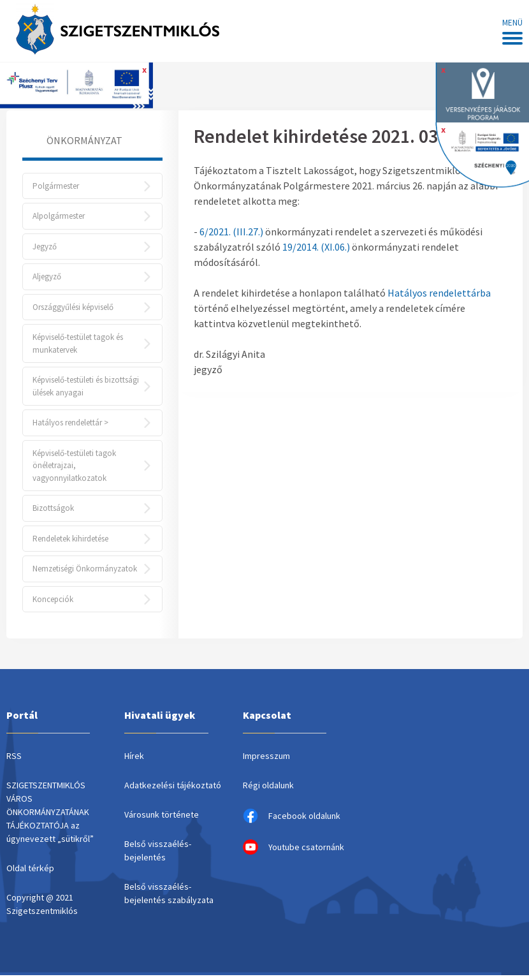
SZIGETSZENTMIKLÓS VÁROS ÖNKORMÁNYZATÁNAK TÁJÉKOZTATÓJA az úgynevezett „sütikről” (50, 815)
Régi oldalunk (268, 789)
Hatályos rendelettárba (439, 292)
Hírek (134, 759)
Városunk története (161, 818)
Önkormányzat (84, 140)
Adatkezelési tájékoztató (172, 789)
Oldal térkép (30, 872)
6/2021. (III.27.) (231, 231)
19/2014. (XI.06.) (316, 246)
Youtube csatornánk (293, 850)
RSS (14, 759)
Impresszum (266, 759)
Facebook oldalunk (291, 819)
